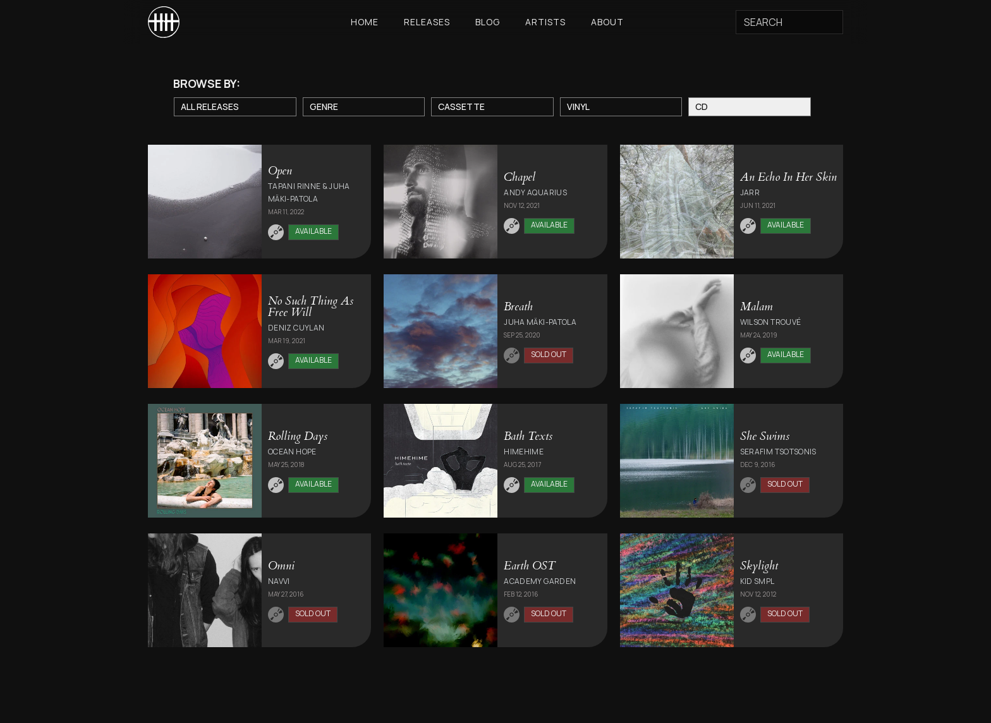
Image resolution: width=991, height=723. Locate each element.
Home (365, 22)
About (607, 22)
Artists (545, 22)
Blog (487, 22)
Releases (427, 22)
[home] (163, 22)
